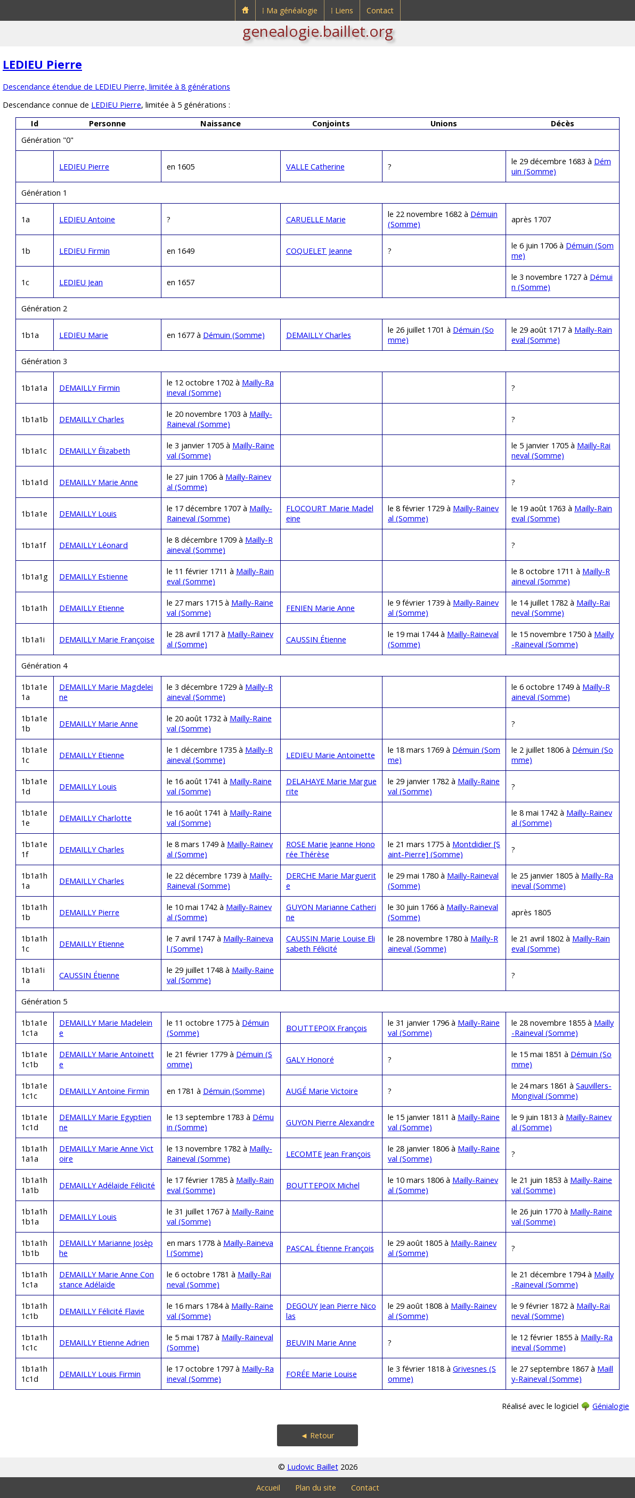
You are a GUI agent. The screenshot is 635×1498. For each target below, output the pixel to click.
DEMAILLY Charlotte (95, 818)
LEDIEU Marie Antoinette (330, 755)
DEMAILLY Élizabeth (94, 451)
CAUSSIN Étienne (316, 639)
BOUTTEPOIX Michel (323, 1185)
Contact (380, 10)
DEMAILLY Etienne (91, 608)
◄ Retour (317, 1435)
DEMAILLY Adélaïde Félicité (107, 1185)
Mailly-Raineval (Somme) (220, 387)
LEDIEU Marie (83, 335)
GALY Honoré (310, 1059)
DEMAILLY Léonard (93, 545)
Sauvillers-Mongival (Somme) (561, 1091)
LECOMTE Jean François (328, 1154)
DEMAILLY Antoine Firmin (104, 1091)
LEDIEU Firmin (84, 251)
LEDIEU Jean (81, 282)
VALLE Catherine (315, 167)
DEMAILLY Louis (88, 514)
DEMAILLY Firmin (89, 388)
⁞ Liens (342, 10)
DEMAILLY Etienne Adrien (104, 1343)
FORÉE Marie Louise (321, 1374)
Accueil (268, 1488)
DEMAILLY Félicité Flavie (101, 1311)
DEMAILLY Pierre (89, 912)
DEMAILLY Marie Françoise (106, 639)
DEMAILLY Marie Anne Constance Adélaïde (106, 1279)
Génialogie (610, 1406)
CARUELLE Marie (316, 219)
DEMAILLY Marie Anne (98, 482)
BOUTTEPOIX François (326, 1028)
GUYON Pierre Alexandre (330, 1122)
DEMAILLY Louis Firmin (100, 1374)
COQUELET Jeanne (319, 251)
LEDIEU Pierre (42, 64)
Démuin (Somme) (234, 335)
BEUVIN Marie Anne (321, 1343)
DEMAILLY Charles (318, 335)
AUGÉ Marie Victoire (322, 1091)
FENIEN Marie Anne (320, 608)
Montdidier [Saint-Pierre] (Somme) (444, 849)
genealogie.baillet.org (317, 31)
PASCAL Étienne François (330, 1248)
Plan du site (315, 1488)
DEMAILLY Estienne (93, 576)
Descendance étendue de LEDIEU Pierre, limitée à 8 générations (116, 87)
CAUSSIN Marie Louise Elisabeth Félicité (330, 943)
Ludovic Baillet (312, 1467)
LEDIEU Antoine (87, 219)
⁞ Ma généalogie (290, 10)
